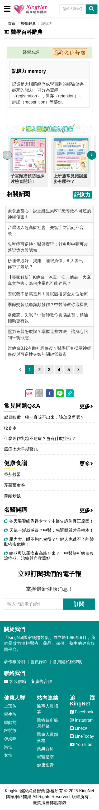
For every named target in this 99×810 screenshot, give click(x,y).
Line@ (78, 728)
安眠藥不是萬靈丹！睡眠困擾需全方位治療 (48, 294)
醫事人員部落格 (47, 737)
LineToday (82, 736)
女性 (8, 755)
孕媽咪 (10, 738)
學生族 (10, 714)
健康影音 (45, 765)
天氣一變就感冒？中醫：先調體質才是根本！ (49, 530)
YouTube (81, 744)
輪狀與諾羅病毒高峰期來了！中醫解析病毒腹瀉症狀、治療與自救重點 (49, 556)
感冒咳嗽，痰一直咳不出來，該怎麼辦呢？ (44, 417)
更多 (86, 406)
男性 (8, 747)
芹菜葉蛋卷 (14, 485)
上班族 (10, 706)
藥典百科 (45, 748)
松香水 (10, 428)
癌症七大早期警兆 (21, 449)
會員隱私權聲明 (67, 661)
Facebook (81, 712)
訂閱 (79, 604)
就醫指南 (45, 757)
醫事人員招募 (47, 709)
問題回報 (39, 393)
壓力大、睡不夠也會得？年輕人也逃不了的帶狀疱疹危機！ (49, 542)
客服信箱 (15, 681)
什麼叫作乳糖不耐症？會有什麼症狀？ (40, 438)
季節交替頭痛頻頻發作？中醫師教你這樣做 (48, 304)
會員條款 (38, 661)
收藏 (29, 393)
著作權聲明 (14, 661)
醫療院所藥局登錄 (47, 723)
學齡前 (10, 722)
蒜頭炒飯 (12, 496)
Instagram (82, 720)
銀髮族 (10, 730)
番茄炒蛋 (12, 474)
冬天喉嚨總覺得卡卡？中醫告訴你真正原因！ (49, 521)
